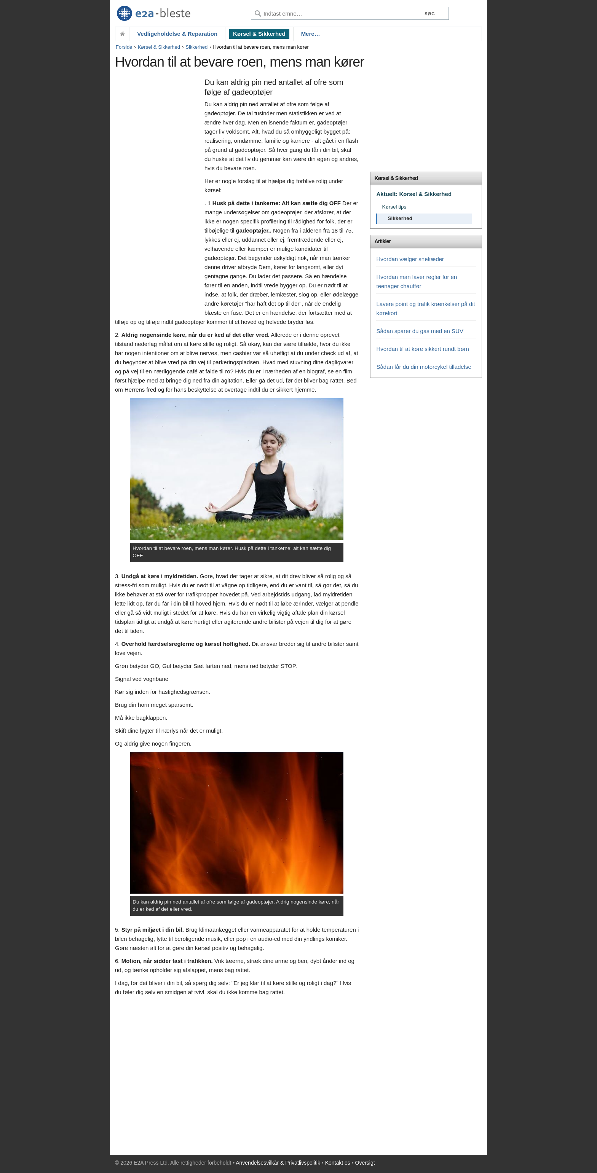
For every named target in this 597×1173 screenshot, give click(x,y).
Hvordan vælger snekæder (410, 259)
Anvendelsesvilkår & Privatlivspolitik (278, 1163)
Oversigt (365, 1163)
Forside (124, 47)
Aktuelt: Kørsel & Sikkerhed (414, 194)
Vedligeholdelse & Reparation (177, 33)
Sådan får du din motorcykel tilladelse (423, 366)
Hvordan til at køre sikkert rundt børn (422, 349)
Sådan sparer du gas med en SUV (419, 331)
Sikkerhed (196, 47)
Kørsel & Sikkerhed (259, 33)
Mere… (310, 33)
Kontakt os (337, 1163)
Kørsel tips (394, 207)
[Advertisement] (158, 193)
